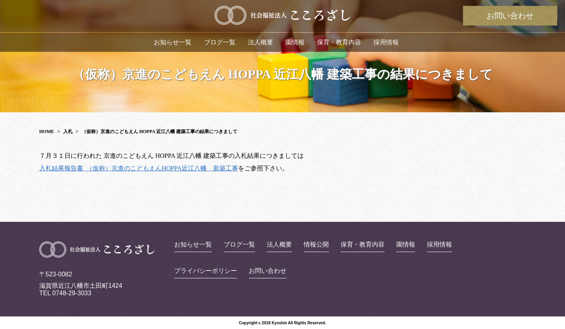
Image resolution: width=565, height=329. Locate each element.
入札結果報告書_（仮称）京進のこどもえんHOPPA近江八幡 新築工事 (138, 168)
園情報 (295, 42)
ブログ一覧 (219, 42)
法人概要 (260, 42)
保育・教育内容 (339, 42)
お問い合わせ (510, 15)
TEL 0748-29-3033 (65, 293)
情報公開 (316, 244)
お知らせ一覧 (172, 42)
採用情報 (386, 42)
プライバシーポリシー (205, 271)
